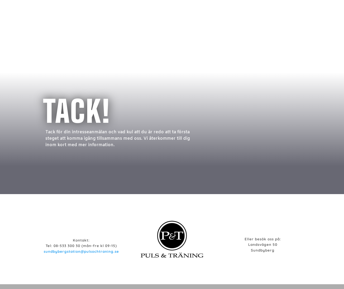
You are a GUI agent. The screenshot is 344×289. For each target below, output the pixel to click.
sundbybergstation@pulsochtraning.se (81, 251)
